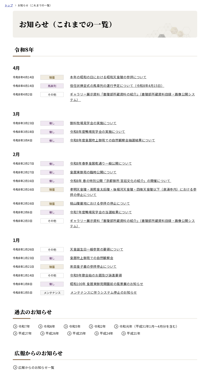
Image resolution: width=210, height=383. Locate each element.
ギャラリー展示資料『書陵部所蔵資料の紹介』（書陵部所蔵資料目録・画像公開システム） (132, 97)
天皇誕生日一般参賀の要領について (96, 249)
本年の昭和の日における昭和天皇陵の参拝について (108, 77)
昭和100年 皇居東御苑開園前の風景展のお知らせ (106, 283)
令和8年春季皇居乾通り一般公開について (101, 163)
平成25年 (79, 333)
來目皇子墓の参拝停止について (93, 266)
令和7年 (24, 326)
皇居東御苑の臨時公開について (93, 172)
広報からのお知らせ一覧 (36, 367)
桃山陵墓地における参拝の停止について (100, 203)
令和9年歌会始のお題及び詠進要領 (96, 275)
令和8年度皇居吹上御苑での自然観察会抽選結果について (112, 140)
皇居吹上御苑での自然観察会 (91, 257)
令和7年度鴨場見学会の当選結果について (101, 212)
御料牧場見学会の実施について (93, 122)
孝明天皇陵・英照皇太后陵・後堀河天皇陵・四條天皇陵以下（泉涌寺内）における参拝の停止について (133, 192)
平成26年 (52, 333)
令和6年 (49, 326)
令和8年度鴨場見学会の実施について (97, 131)
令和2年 (100, 326)
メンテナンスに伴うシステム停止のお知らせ (103, 292)
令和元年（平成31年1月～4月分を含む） (149, 326)
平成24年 (106, 333)
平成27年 (25, 333)
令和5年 (75, 326)
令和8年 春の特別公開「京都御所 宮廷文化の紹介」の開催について (122, 180)
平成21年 (133, 333)
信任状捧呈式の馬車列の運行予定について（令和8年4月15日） (117, 85)
